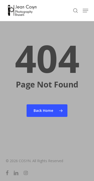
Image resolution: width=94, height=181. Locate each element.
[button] (85, 10)
